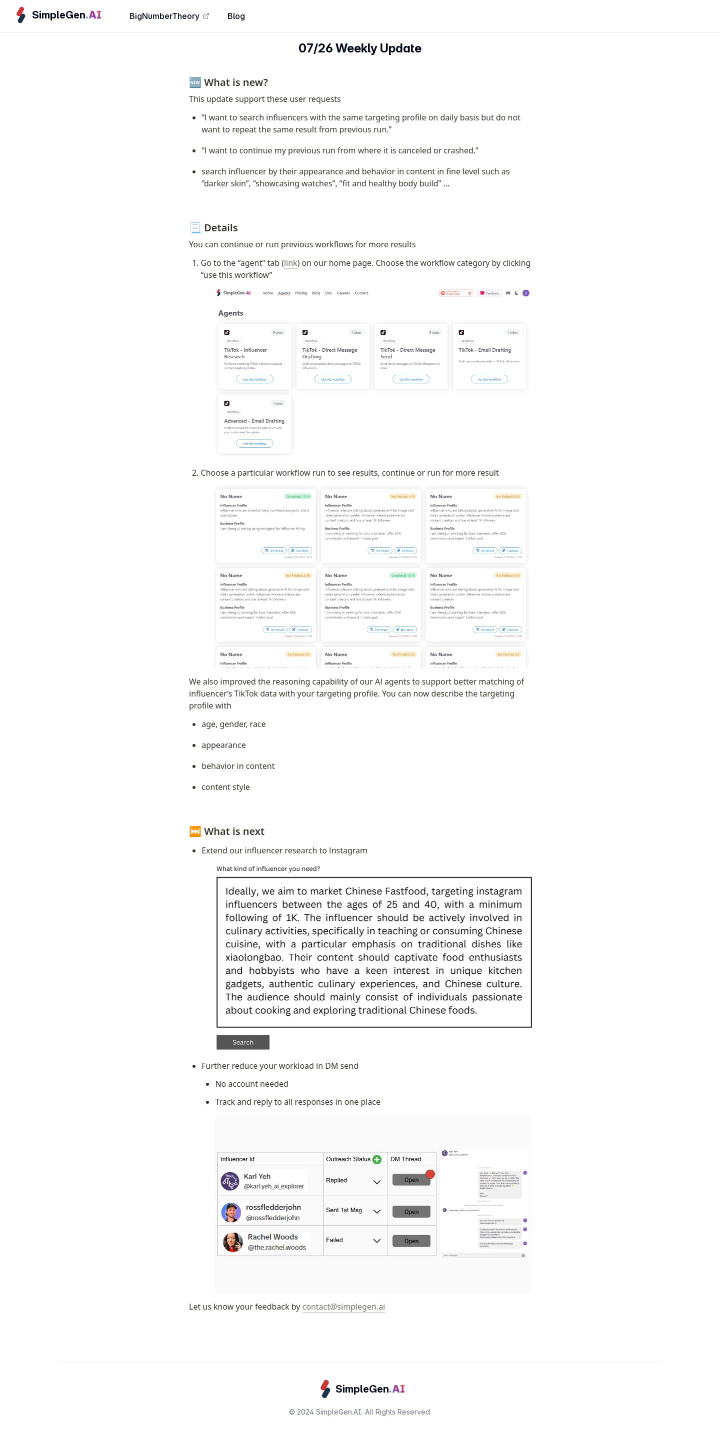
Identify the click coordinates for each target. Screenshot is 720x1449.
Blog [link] (236, 16)
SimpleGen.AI (339, 1412)
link (291, 262)
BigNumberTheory (170, 16)
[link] (57, 15)
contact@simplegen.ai (344, 1306)
